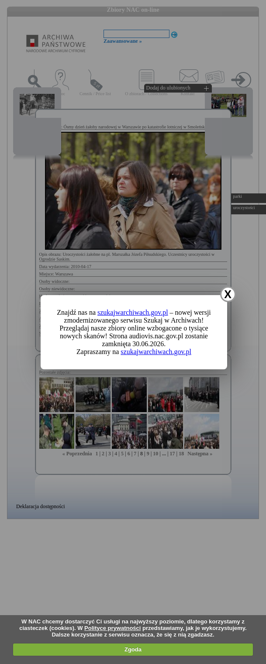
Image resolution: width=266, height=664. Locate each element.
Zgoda (133, 649)
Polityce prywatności (112, 628)
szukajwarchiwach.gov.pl (132, 312)
